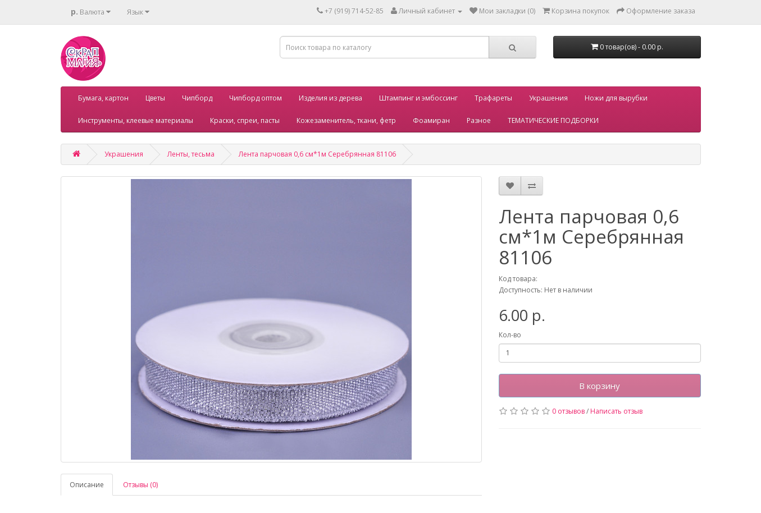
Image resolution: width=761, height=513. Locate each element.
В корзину (599, 385)
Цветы (155, 98)
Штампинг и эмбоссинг (418, 98)
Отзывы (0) (140, 484)
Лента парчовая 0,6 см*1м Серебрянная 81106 (317, 154)
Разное (479, 120)
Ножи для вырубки (616, 98)
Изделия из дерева (330, 98)
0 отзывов (568, 411)
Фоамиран (431, 120)
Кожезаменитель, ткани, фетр (346, 120)
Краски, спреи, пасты (245, 120)
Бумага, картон (103, 98)
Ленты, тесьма (191, 154)
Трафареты (493, 98)
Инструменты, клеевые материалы (135, 120)
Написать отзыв (616, 411)
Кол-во (510, 335)
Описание (87, 484)
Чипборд (197, 98)
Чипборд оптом (255, 98)
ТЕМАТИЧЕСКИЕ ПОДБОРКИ (553, 120)
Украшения (548, 98)
